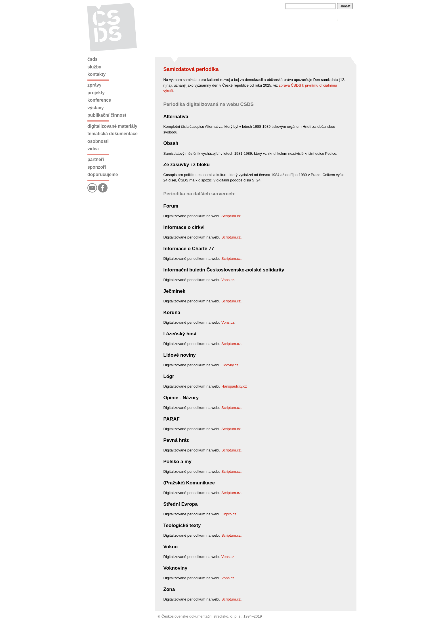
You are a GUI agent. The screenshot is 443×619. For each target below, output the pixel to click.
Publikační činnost (106, 115)
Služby (94, 66)
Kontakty (96, 74)
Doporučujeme (102, 174)
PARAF (171, 419)
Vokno (170, 546)
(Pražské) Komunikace (189, 483)
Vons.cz (227, 280)
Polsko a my (177, 461)
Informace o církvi (184, 227)
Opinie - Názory (181, 397)
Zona (169, 589)
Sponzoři (96, 167)
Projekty (96, 92)
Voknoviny (175, 568)
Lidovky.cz (229, 365)
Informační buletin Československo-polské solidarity (223, 270)
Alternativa (175, 116)
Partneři (95, 159)
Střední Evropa (180, 504)
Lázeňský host (180, 333)
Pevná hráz (176, 440)
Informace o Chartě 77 (188, 248)
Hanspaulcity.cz (234, 386)
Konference (99, 100)
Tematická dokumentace (112, 133)
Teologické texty (182, 525)
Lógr (168, 376)
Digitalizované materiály (112, 126)
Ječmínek (174, 291)
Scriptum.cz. (231, 216)
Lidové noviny (179, 355)
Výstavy (95, 107)
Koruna (171, 312)
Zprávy (94, 85)
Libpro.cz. (229, 514)
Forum (171, 206)
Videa (93, 148)
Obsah (171, 143)
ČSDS (92, 59)
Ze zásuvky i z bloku (186, 164)
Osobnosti (98, 141)
